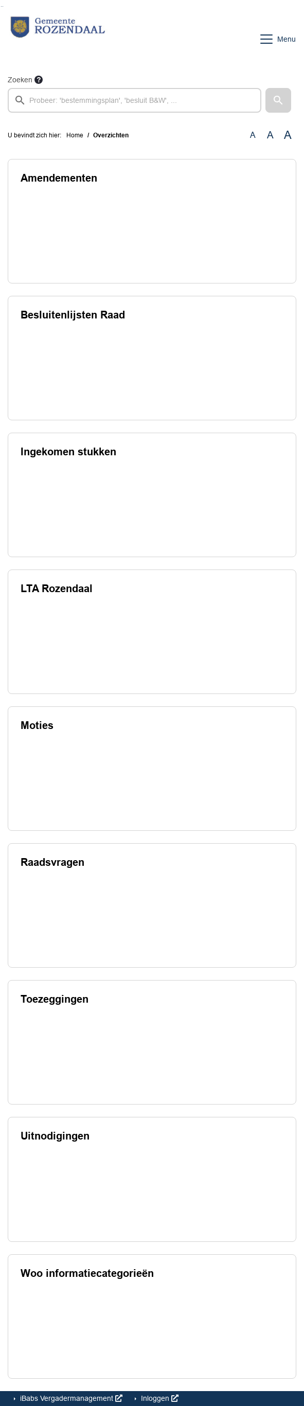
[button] (278, 100)
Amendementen (59, 178)
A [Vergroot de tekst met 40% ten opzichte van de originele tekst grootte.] (288, 135)
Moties (37, 725)
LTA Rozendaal (57, 588)
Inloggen (158, 1398)
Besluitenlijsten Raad (73, 315)
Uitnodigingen (55, 1136)
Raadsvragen (52, 862)
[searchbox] (134, 100)
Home (74, 135)
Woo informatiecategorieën (87, 1273)
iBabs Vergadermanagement (70, 1398)
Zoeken (20, 80)
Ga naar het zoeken (1, 6)
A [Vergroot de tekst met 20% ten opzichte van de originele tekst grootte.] (270, 135)
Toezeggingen (54, 999)
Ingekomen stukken (68, 451)
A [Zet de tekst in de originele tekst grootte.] (253, 135)
